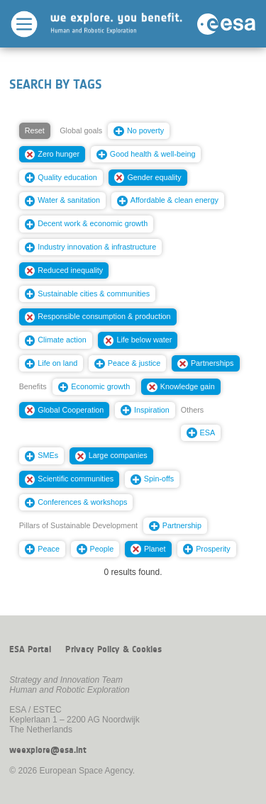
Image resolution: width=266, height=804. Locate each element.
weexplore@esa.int (48, 750)
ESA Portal (30, 649)
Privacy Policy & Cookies (113, 649)
